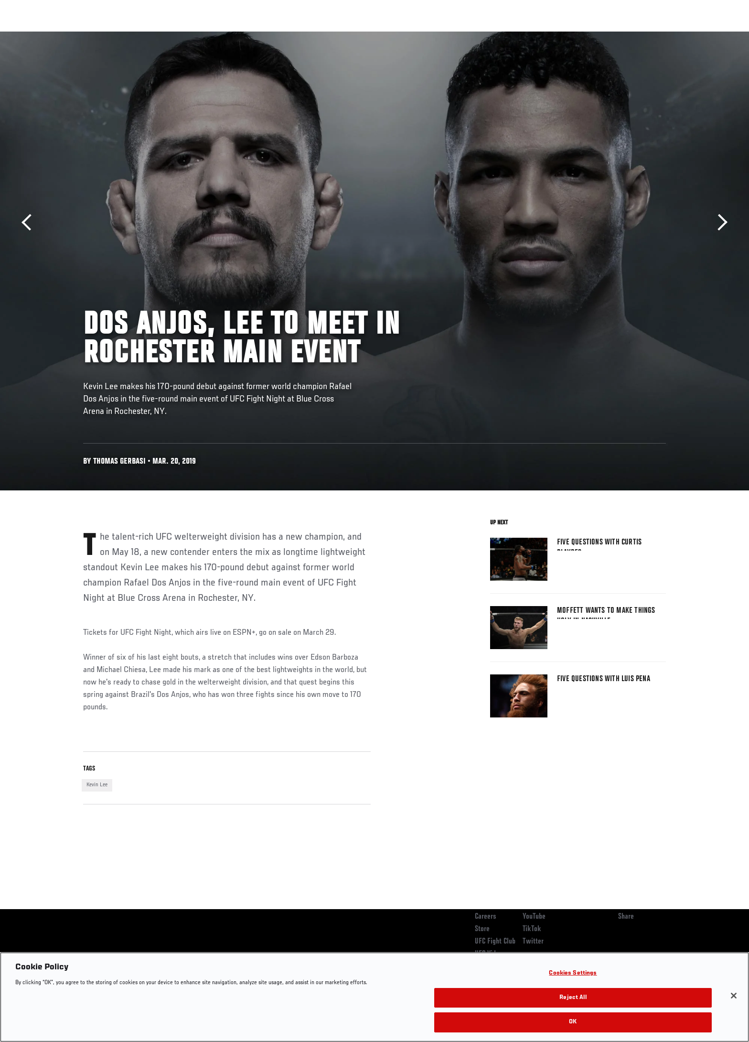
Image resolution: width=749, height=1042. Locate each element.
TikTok (532, 929)
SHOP (645, 36)
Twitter (533, 941)
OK (573, 1022)
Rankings (113, 36)
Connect (518, 36)
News (193, 36)
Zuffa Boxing (602, 36)
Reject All (572, 998)
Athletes (155, 36)
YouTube (534, 916)
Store (482, 929)
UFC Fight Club (495, 941)
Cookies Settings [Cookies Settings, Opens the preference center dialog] (573, 973)
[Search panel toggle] (671, 36)
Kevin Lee (96, 785)
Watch (556, 36)
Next (719, 222)
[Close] (733, 995)
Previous (29, 222)
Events (72, 36)
